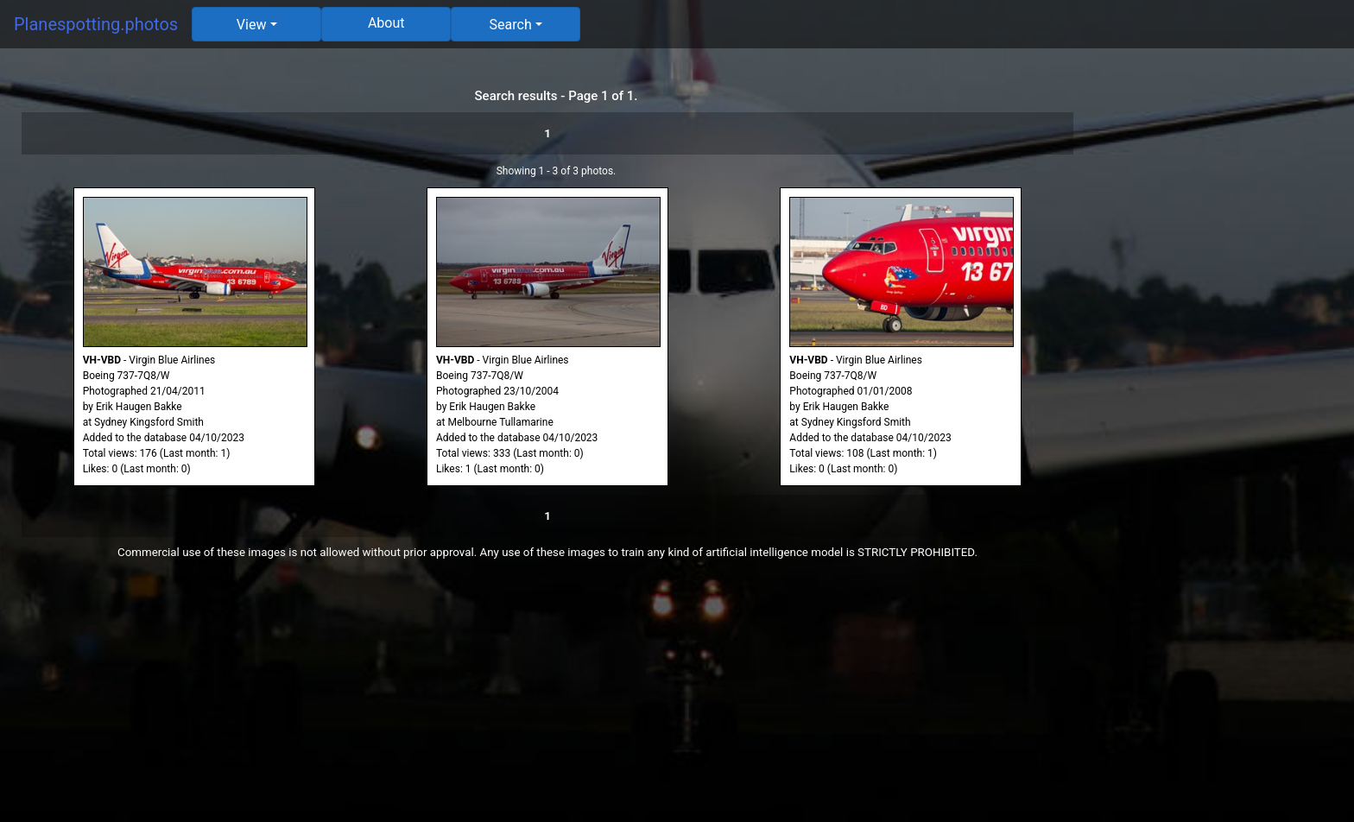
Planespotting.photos (96, 24)
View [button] (252, 24)
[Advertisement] (1224, 321)
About (386, 23)
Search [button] (511, 24)
